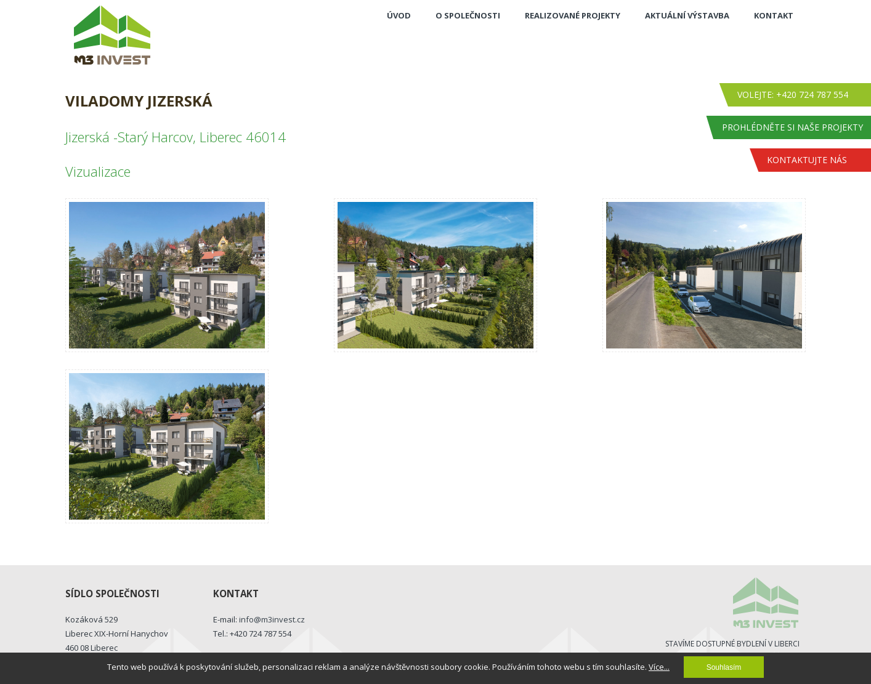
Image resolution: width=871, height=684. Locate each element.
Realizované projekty (572, 15)
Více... (659, 666)
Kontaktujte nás (807, 160)
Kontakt (773, 15)
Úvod (399, 15)
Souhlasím (724, 667)
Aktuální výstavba (687, 15)
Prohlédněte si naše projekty (792, 127)
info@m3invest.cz (272, 619)
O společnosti (468, 15)
